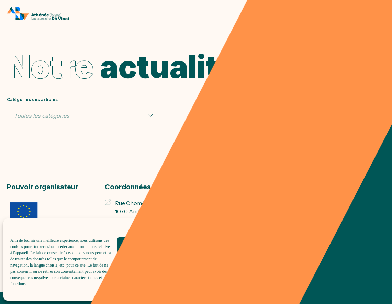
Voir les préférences (339, 245)
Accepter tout (160, 245)
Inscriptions (218, 202)
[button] (378, 227)
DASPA (212, 216)
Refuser (249, 245)
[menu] (380, 13)
